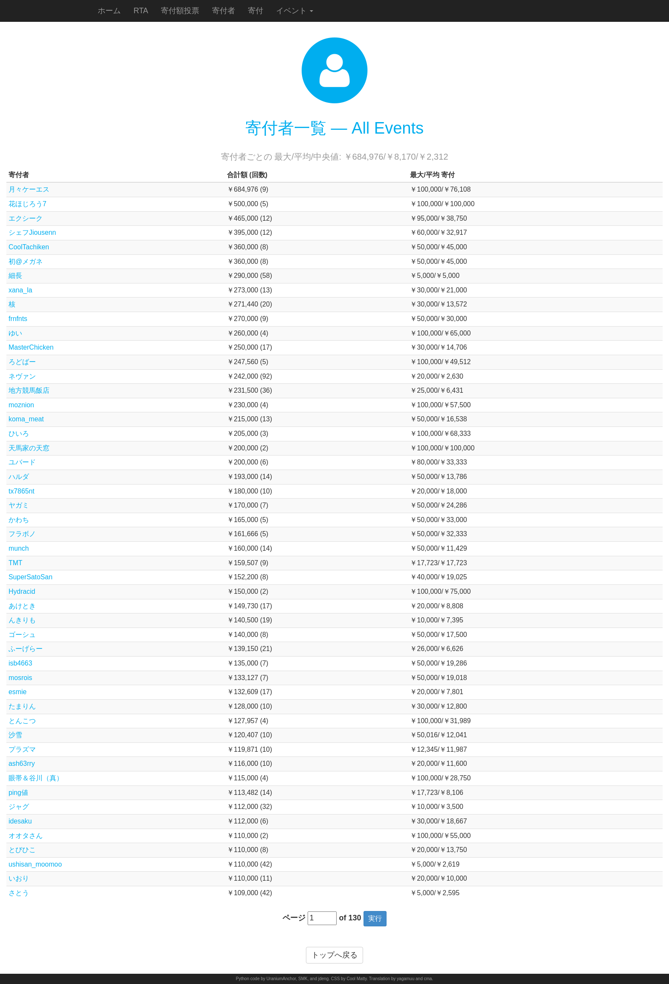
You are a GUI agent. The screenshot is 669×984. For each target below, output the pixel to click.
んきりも (22, 620)
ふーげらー (26, 648)
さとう (19, 892)
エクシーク (26, 218)
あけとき (22, 606)
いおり (19, 878)
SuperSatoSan (30, 577)
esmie (17, 691)
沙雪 (15, 735)
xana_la (20, 290)
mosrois (20, 677)
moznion (21, 405)
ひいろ (19, 433)
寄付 (255, 10)
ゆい (15, 333)
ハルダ (19, 476)
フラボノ (22, 533)
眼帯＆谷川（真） (36, 778)
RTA (141, 10)
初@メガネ (26, 261)
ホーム (109, 10)
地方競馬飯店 (29, 390)
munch (19, 548)
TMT (16, 562)
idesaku (20, 821)
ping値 (18, 792)
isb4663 (20, 663)
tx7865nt (22, 491)
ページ (293, 918)
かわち (19, 519)
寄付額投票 (180, 10)
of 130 (350, 918)
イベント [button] (294, 10)
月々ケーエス (29, 189)
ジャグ (19, 806)
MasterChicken (31, 347)
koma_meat (26, 419)
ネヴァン (22, 376)
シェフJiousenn (32, 232)
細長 (15, 275)
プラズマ (22, 749)
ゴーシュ (22, 634)
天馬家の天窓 (29, 448)
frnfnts (18, 318)
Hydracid (22, 591)
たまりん (22, 706)
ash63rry (22, 763)
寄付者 (223, 10)
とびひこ (22, 849)
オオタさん (26, 835)
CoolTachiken (29, 247)
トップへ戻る (334, 955)
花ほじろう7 (28, 203)
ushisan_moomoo (35, 864)
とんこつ (22, 720)
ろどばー (22, 361)
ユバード (22, 462)
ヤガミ (19, 505)
